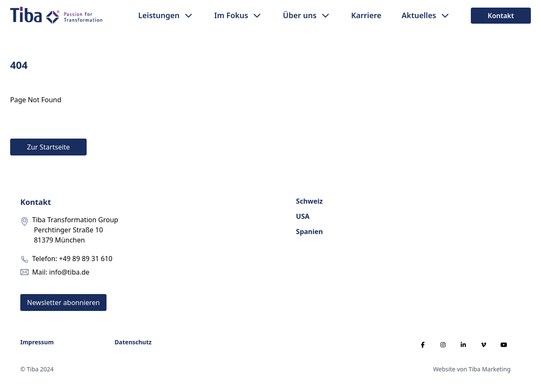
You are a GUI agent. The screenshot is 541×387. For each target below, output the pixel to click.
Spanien (309, 231)
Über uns (300, 15)
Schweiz (309, 201)
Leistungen (159, 15)
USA (302, 216)
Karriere (366, 15)
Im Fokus (231, 15)
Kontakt (501, 15)
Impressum (37, 342)
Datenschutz (133, 342)
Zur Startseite (48, 147)
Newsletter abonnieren (63, 302)
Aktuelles (419, 15)
